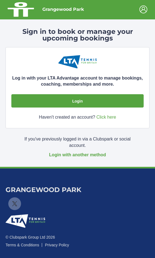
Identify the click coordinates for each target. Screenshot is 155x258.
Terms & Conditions (22, 245)
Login (77, 101)
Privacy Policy (57, 245)
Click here (106, 117)
